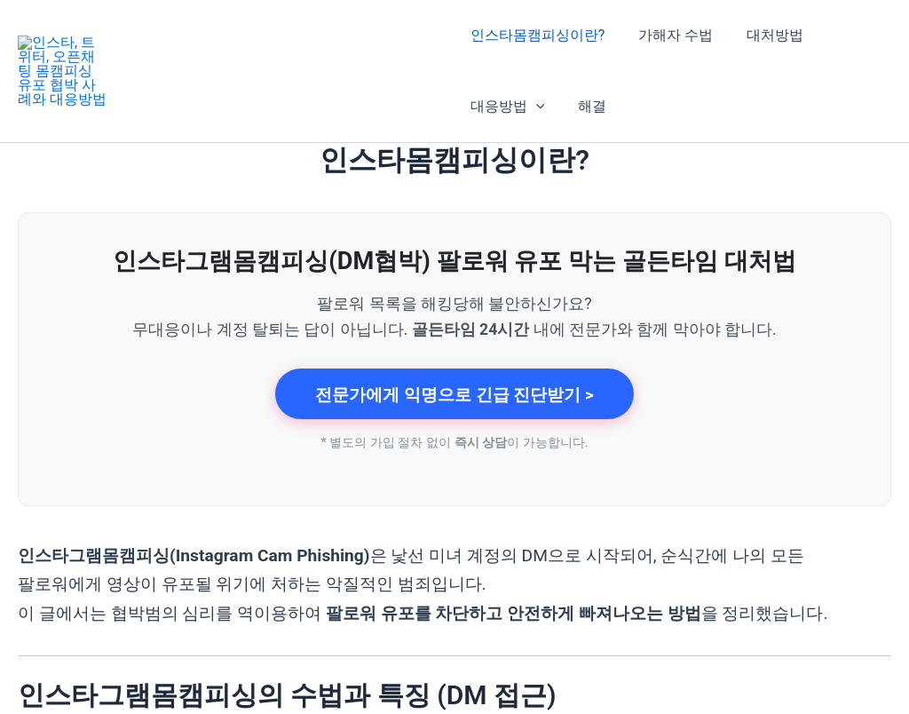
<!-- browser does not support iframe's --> (454, 355)
